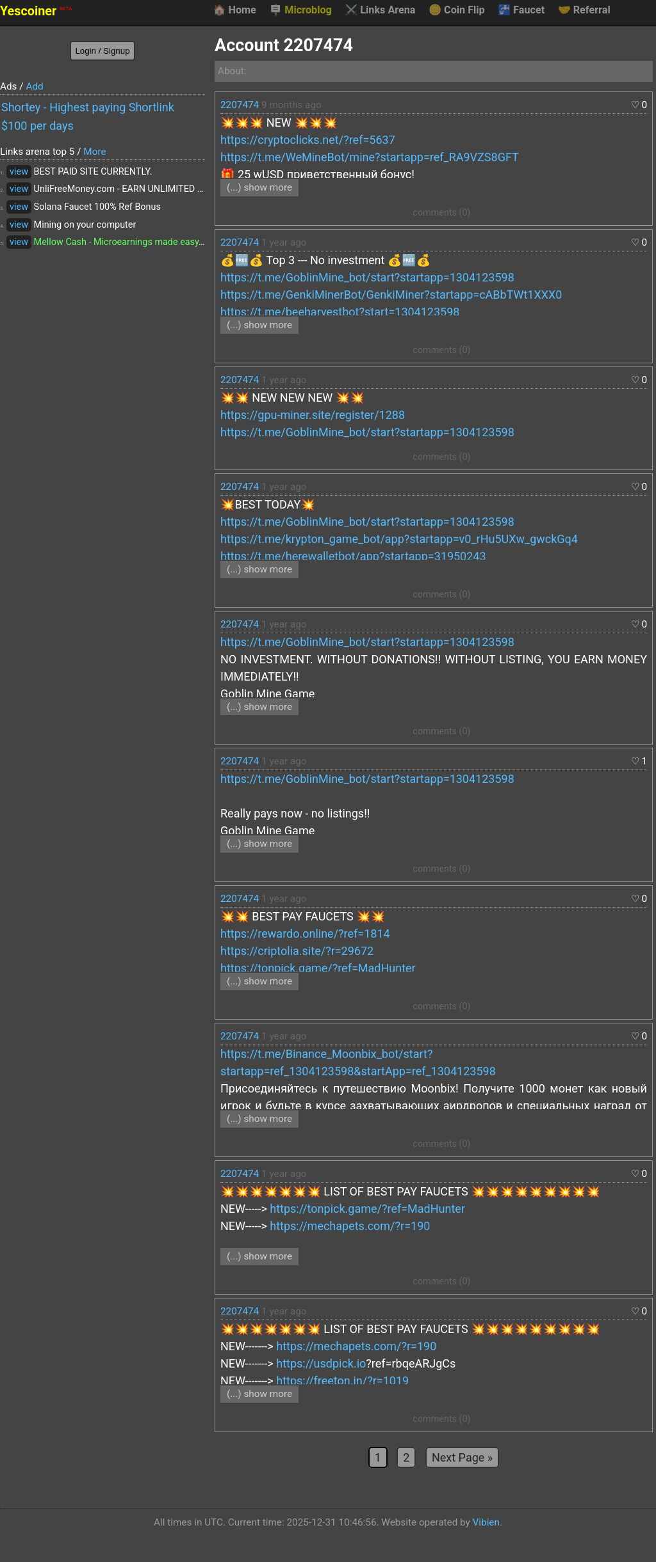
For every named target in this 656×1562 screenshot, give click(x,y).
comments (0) (441, 212)
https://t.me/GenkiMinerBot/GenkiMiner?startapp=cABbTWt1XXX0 (391, 294)
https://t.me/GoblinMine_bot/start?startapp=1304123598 (367, 277)
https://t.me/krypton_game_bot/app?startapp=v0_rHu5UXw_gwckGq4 (399, 539)
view (19, 171)
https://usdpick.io (321, 1363)
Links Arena (380, 10)
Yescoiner (36, 11)
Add (34, 86)
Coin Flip (457, 10)
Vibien (486, 1522)
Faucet (521, 10)
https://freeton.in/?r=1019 (342, 1380)
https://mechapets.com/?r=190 (350, 1226)
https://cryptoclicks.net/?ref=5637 (307, 139)
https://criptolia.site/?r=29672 (296, 951)
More (94, 151)
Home (234, 10)
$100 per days (37, 125)
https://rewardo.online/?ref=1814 (305, 933)
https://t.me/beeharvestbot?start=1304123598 (339, 312)
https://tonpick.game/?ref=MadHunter (318, 968)
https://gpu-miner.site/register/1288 (312, 415)
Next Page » (462, 1457)
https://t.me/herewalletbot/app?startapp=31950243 (353, 556)
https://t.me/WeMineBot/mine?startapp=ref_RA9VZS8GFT (369, 157)
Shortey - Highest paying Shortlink (87, 107)
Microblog (300, 10)
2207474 (239, 105)
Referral (584, 10)
